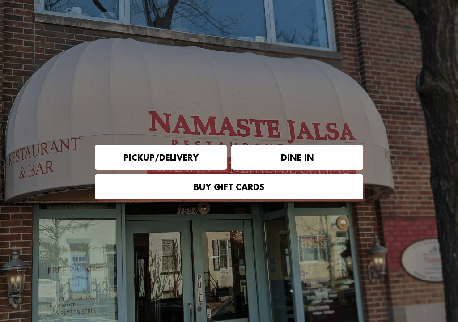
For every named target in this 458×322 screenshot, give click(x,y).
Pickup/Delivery (161, 157)
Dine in (297, 157)
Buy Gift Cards (229, 187)
